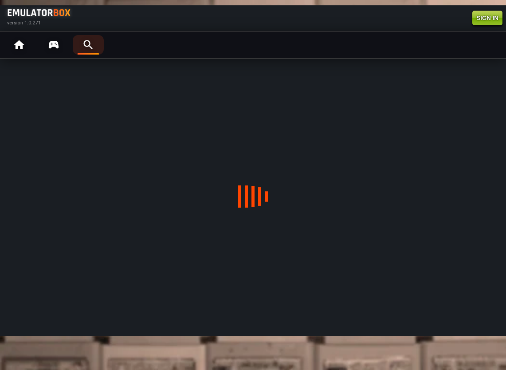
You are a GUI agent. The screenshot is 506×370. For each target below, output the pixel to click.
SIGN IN (487, 18)
